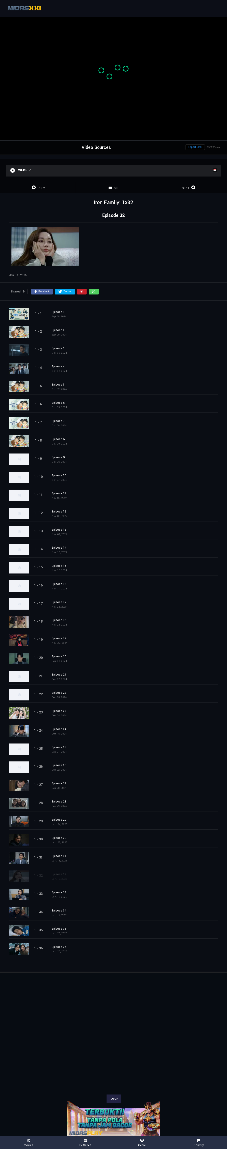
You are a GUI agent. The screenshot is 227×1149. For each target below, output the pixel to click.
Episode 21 (59, 675)
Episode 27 (59, 783)
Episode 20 (59, 656)
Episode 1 (58, 312)
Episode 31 (59, 856)
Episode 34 (59, 911)
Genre (142, 1143)
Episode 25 (59, 747)
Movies (28, 1143)
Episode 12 (59, 512)
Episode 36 (59, 947)
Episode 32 (59, 874)
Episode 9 (58, 457)
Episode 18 (59, 620)
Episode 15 (59, 566)
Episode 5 (58, 385)
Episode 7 (58, 421)
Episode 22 (59, 693)
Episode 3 (58, 348)
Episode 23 (59, 711)
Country (198, 1143)
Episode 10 (59, 475)
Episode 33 (59, 892)
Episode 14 (59, 548)
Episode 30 (59, 838)
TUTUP (113, 1099)
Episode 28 (59, 802)
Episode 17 (59, 602)
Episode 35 (59, 929)
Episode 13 (59, 530)
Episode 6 (58, 403)
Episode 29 (59, 820)
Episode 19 (59, 638)
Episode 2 (58, 330)
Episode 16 (59, 584)
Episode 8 (58, 439)
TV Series (85, 1143)
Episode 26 (59, 765)
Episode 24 (59, 729)
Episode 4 (58, 366)
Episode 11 (59, 493)
